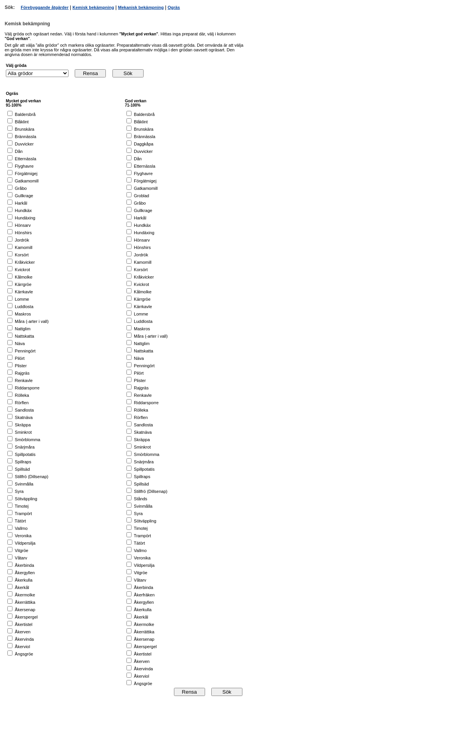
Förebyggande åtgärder (44, 7)
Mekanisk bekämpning (140, 7)
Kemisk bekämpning (93, 7)
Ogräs (174, 7)
